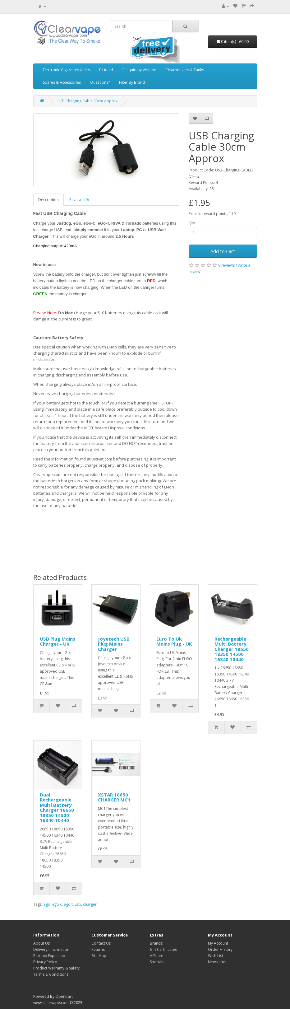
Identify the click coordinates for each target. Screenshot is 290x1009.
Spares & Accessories (62, 82)
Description (48, 199)
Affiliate (156, 955)
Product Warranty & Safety (56, 968)
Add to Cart (222, 251)
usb (78, 904)
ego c (57, 904)
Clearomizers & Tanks (184, 69)
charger (90, 904)
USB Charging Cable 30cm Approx (87, 101)
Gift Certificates (163, 949)
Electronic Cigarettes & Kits (66, 69)
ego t (68, 904)
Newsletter (217, 962)
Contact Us (101, 943)
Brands (156, 943)
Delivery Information (51, 949)
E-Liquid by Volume (139, 69)
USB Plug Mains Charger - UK (57, 641)
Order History (220, 949)
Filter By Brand (132, 82)
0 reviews (226, 265)
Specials (157, 962)
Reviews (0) (79, 199)
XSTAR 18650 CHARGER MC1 (114, 797)
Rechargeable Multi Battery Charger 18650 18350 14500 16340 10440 (231, 649)
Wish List (215, 955)
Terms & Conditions (50, 974)
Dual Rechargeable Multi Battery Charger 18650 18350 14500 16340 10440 (57, 808)
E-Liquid (106, 69)
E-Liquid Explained (49, 955)
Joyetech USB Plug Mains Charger (114, 644)
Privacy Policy (45, 962)
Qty (192, 223)
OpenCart (64, 996)
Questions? (100, 82)
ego (47, 904)
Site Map (98, 955)
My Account (218, 943)
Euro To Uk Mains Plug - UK (174, 641)
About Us (41, 943)
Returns (98, 949)
